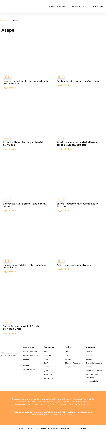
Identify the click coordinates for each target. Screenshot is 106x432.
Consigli (68, 359)
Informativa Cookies (94, 371)
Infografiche (70, 367)
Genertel (47, 355)
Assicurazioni (57, 6)
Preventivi (78, 6)
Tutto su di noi (91, 355)
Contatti (89, 359)
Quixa (46, 371)
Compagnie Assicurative (27, 360)
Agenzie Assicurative (31, 370)
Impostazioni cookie (35, 428)
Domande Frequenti (94, 363)
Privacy (89, 367)
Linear (46, 367)
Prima (46, 359)
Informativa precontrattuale (57, 428)
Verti (45, 351)
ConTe (46, 363)
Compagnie (96, 6)
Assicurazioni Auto (30, 351)
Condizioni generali (79, 428)
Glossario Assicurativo (74, 363)
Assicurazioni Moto (30, 355)
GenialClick (48, 378)
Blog (66, 355)
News (67, 351)
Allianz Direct (49, 375)
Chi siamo (90, 351)
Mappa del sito (92, 381)
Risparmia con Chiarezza (92, 376)
